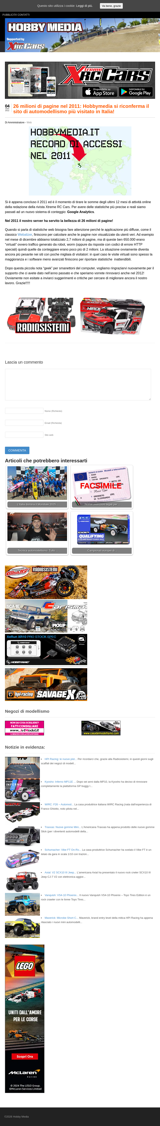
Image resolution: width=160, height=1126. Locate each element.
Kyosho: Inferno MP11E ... (60, 781)
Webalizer (25, 234)
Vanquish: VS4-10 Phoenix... (62, 895)
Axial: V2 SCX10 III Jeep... (60, 872)
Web (29, 122)
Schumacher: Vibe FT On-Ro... (63, 849)
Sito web (49, 435)
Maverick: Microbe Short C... (61, 917)
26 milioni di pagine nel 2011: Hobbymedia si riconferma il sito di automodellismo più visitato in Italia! (81, 108)
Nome (53, 411)
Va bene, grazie (111, 5)
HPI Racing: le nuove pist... (61, 759)
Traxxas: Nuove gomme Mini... (63, 827)
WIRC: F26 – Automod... (59, 804)
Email (53, 423)
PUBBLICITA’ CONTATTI (16, 14)
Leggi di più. (84, 5)
